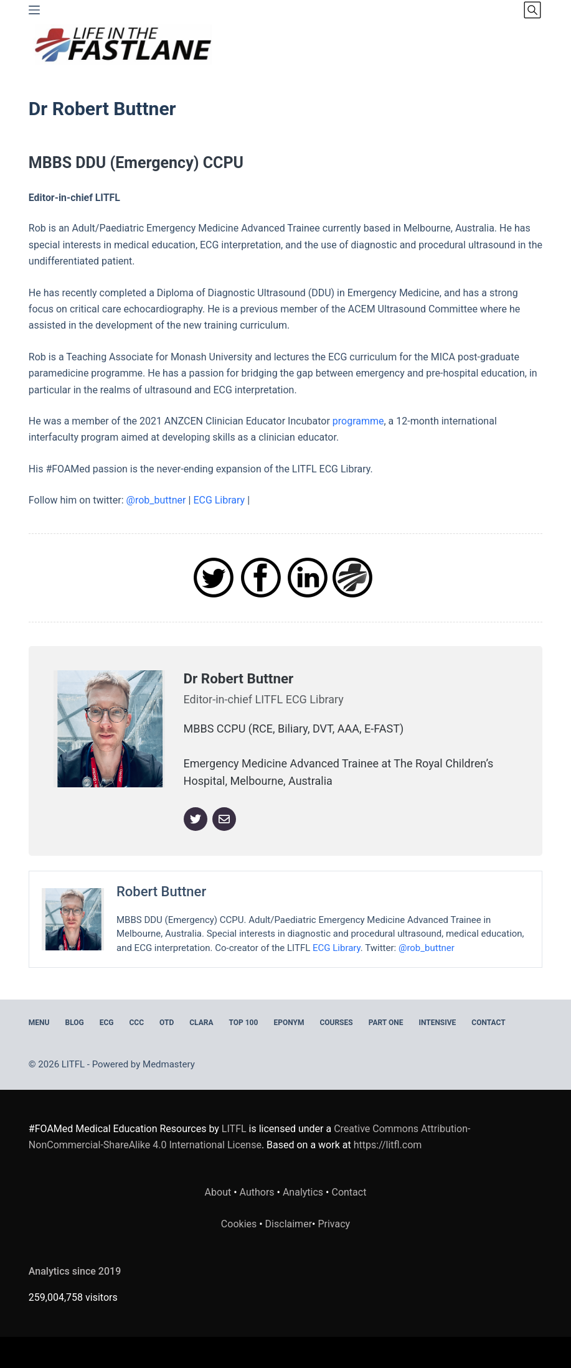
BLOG (74, 1022)
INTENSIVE (437, 1022)
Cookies (240, 1224)
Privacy (334, 1224)
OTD (166, 1022)
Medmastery (169, 1064)
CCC (137, 1022)
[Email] (224, 819)
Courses (335, 1022)
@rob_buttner (156, 500)
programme (358, 421)
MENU (39, 1022)
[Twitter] (195, 819)
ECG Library (219, 500)
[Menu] (34, 10)
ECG (107, 1022)
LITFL (234, 1129)
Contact (488, 1022)
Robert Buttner (161, 891)
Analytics (303, 1192)
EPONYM (288, 1022)
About (218, 1192)
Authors (257, 1192)
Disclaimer (288, 1224)
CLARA (201, 1022)
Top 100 (243, 1022)
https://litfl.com (388, 1145)
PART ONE (386, 1022)
